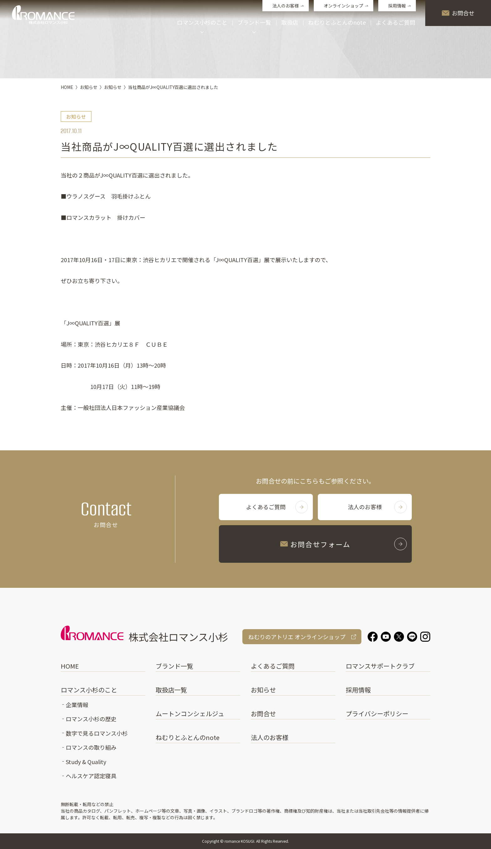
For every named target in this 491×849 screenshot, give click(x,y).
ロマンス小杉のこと (89, 689)
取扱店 (289, 22)
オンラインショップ (343, 6)
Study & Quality (86, 762)
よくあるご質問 (395, 22)
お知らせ (263, 689)
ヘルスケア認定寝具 (91, 776)
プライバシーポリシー (377, 713)
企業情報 (77, 705)
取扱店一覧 (171, 689)
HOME (70, 665)
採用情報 (397, 6)
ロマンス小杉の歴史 (91, 719)
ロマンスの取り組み (91, 747)
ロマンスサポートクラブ (380, 665)
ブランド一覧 (174, 665)
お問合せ (458, 13)
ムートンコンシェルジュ (190, 713)
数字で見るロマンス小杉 (97, 733)
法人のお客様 (285, 6)
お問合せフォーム (343, 544)
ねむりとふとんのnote (337, 22)
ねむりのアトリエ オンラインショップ (296, 637)
